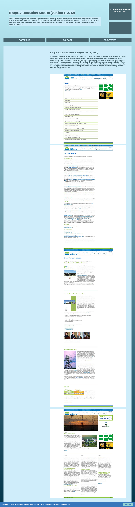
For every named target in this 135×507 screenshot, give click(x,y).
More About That (65, 504)
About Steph (110, 40)
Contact (67, 40)
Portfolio (24, 40)
